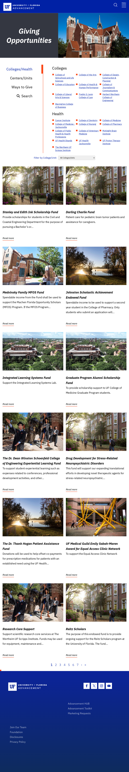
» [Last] (85, 665)
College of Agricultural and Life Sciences (64, 77)
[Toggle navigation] (123, 4)
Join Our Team (18, 727)
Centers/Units (21, 78)
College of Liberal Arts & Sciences (63, 96)
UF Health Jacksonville (85, 142)
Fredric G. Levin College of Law (86, 96)
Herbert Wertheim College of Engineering (110, 97)
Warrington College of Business (64, 105)
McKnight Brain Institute (109, 132)
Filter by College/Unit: (45, 157)
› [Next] (81, 665)
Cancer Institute (62, 120)
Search (24, 96)
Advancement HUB (79, 703)
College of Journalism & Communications (110, 87)
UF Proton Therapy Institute (111, 142)
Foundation (16, 732)
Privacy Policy (18, 741)
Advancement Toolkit (80, 708)
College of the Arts (87, 74)
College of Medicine (111, 120)
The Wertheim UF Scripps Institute (63, 149)
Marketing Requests (79, 713)
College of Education (65, 84)
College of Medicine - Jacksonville (65, 125)
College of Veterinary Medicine (89, 132)
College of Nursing (87, 124)
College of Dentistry (88, 120)
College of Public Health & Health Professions (63, 133)
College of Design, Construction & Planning (110, 77)
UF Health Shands (63, 140)
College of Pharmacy (112, 124)
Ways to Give (22, 87)
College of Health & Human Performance (88, 86)
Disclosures (16, 737)
